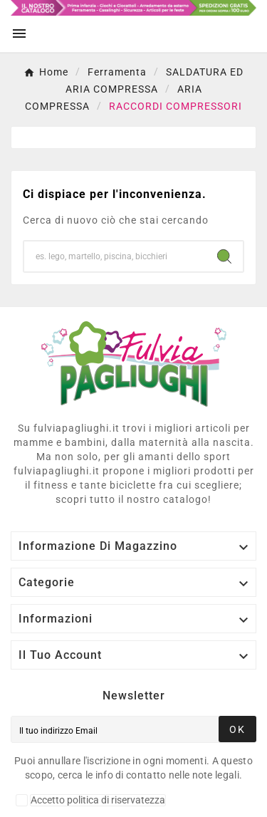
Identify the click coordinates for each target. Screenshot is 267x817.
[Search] (224, 256)
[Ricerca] (115, 256)
